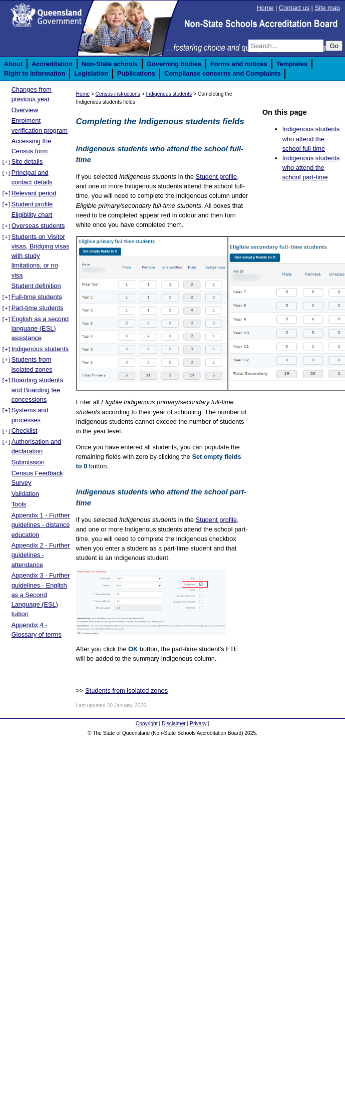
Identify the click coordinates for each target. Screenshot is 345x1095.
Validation (25, 493)
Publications (136, 73)
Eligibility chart (32, 214)
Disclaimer (174, 723)
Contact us (294, 8)
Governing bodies (174, 64)
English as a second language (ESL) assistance (40, 328)
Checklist (25, 430)
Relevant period (34, 193)
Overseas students (38, 225)
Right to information (34, 73)
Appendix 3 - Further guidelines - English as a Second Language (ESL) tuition (41, 595)
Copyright (147, 723)
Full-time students (37, 297)
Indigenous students (40, 349)
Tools (19, 504)
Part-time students (38, 308)
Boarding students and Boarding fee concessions (37, 389)
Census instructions (118, 94)
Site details (27, 161)
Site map (327, 8)
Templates (291, 64)
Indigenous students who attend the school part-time (311, 167)
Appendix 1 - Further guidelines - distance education (41, 524)
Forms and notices (238, 64)
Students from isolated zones (126, 690)
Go (333, 46)
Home (264, 8)
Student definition (36, 286)
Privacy (198, 723)
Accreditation (52, 64)
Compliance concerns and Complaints (222, 73)
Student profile (32, 204)
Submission (28, 462)
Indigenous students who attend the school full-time (311, 138)
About (13, 64)
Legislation (91, 73)
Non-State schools (110, 64)
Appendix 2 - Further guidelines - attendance (41, 554)
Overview (25, 110)
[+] (6, 162)
